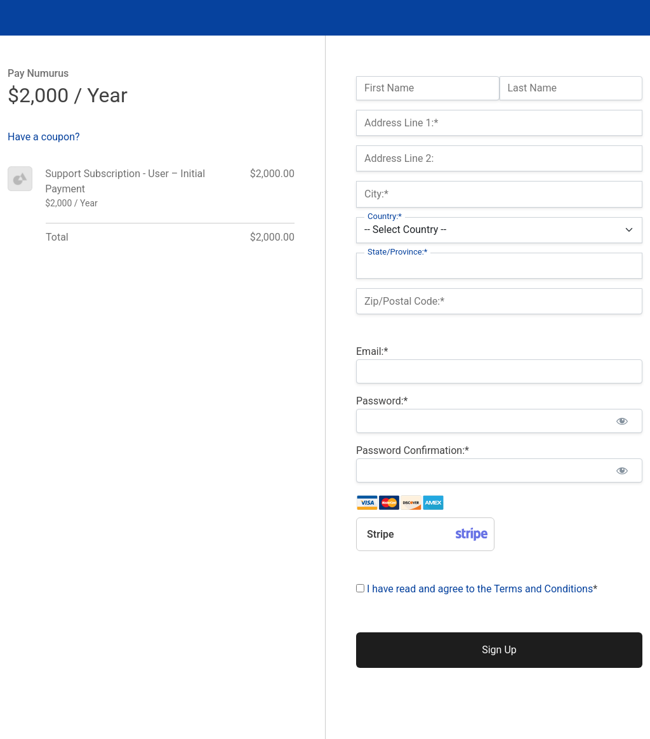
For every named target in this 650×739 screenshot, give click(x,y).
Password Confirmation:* (412, 450)
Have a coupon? (44, 137)
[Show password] (621, 421)
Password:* (382, 401)
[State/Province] (499, 266)
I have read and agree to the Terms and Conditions (480, 589)
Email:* (372, 351)
